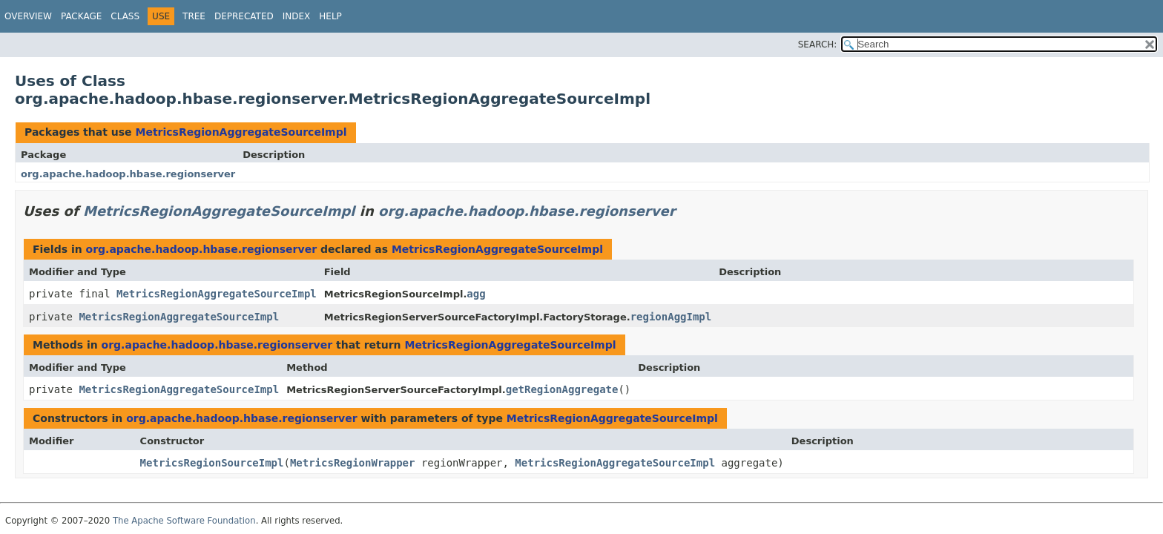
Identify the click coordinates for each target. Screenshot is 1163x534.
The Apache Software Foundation (184, 520)
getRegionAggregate (562, 389)
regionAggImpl (671, 317)
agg (476, 294)
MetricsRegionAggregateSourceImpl (240, 132)
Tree (193, 16)
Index (297, 16)
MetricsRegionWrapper (352, 463)
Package (81, 16)
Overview (28, 16)
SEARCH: (817, 44)
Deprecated (244, 16)
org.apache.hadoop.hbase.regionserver (128, 173)
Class (125, 16)
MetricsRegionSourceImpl (212, 463)
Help (330, 16)
